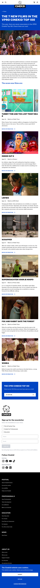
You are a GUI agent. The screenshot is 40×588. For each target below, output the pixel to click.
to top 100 (20, 395)
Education (6, 432)
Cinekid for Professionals (10, 429)
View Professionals (6, 499)
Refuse (20, 579)
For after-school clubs (7, 526)
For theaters (5, 524)
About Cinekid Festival (7, 482)
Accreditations (5, 504)
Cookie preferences (20, 583)
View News (4, 535)
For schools (4, 518)
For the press (5, 560)
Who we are (4, 555)
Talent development (6, 502)
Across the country (6, 485)
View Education (5, 516)
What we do (4, 552)
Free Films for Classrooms (8, 521)
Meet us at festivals (6, 507)
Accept (20, 574)
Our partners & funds (7, 563)
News (4, 11)
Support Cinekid (5, 557)
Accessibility (5, 488)
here (31, 570)
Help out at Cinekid (6, 490)
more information (9, 129)
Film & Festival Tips (8, 426)
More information (9, 171)
